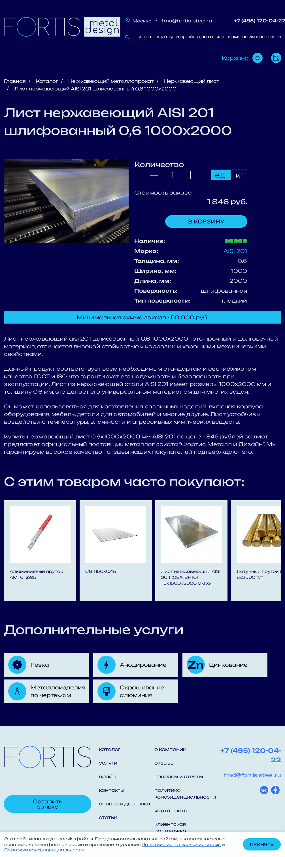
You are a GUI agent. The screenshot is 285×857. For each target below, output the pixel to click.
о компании (239, 36)
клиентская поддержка (170, 827)
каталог (149, 36)
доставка (210, 36)
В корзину (206, 221)
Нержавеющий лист (191, 81)
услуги (170, 36)
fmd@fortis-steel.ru (186, 21)
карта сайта (171, 810)
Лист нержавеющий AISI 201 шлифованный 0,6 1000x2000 (95, 89)
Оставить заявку (47, 804)
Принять (262, 844)
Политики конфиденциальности (44, 849)
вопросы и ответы (178, 776)
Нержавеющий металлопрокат (111, 81)
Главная (15, 81)
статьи (108, 817)
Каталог (47, 81)
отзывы (164, 763)
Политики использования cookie (181, 844)
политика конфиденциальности (182, 793)
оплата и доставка (124, 804)
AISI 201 (235, 251)
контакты (268, 36)
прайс (188, 36)
